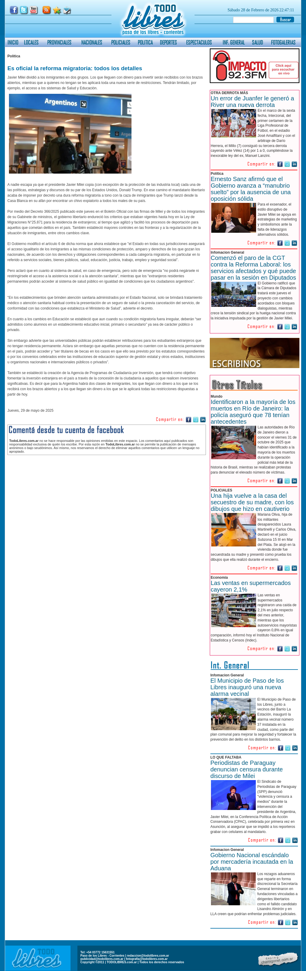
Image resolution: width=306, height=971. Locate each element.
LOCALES (31, 42)
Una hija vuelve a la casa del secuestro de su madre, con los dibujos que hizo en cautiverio (252, 502)
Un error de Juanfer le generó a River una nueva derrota (252, 101)
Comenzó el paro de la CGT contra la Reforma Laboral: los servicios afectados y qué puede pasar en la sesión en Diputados (253, 268)
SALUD (257, 42)
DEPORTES (168, 42)
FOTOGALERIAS (283, 42)
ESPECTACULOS (199, 42)
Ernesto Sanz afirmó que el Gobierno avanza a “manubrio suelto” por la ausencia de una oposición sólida (251, 189)
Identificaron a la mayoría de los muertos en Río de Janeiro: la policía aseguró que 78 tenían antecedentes (253, 412)
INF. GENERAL (234, 42)
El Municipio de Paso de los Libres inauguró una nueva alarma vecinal (247, 687)
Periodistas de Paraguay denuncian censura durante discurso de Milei (246, 769)
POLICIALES (120, 42)
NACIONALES (91, 42)
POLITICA (145, 42)
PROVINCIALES (59, 42)
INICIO (12, 42)
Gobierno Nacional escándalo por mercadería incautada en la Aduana (251, 862)
